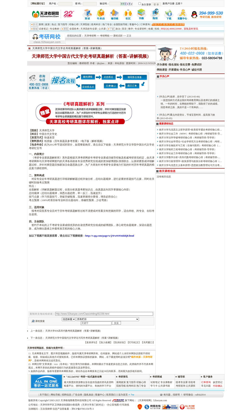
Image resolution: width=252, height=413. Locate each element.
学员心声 (185, 69)
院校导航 (121, 385)
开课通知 (174, 69)
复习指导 (62, 24)
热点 (54, 24)
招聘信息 (66, 394)
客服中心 (134, 24)
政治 (118, 28)
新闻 (41, 24)
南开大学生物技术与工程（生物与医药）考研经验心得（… (189, 145)
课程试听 (118, 35)
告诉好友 (119, 342)
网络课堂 (162, 69)
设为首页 (123, 394)
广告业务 (77, 394)
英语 (124, 28)
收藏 (150, 28)
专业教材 (54, 28)
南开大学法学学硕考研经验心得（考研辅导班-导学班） (188, 137)
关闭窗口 (148, 342)
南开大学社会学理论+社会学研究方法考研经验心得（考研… (190, 141)
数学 (130, 28)
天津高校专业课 (88, 28)
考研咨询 (180, 385)
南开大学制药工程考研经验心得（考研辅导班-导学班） (188, 149)
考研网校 (104, 35)
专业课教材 (166, 382)
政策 (47, 24)
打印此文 (133, 342)
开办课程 (162, 64)
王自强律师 (46, 408)
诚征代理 (197, 69)
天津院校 (85, 24)
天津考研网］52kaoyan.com (153, 400)
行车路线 (124, 404)
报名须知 (174, 64)
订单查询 (145, 24)
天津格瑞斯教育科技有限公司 (76, 400)
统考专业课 (182, 382)
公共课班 (190, 385)
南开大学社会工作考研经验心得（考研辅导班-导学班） (188, 153)
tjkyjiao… (102, 63)
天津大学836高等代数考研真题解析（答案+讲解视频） (73, 330)
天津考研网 (90, 35)
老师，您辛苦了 (178, 99)
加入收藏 (105, 342)
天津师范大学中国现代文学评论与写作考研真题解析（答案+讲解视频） (82, 338)
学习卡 (154, 385)
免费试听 (197, 64)
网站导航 (55, 394)
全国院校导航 (120, 24)
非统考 (191, 382)
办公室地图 (113, 404)
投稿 (157, 28)
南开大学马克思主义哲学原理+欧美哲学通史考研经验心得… (190, 129)
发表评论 (91, 342)
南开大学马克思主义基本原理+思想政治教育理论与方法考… (190, 165)
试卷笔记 (43, 28)
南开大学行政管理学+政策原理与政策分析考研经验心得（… (190, 161)
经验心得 (74, 24)
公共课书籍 (164, 385)
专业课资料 (140, 28)
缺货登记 (217, 382)
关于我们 (44, 394)
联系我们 (111, 394)
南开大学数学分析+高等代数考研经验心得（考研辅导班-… (189, 157)
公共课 (102, 28)
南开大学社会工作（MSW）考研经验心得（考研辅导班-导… (190, 133)
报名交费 (185, 64)
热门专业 (107, 24)
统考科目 (96, 24)
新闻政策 (121, 382)
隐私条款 (89, 394)
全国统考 (74, 28)
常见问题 (206, 385)
